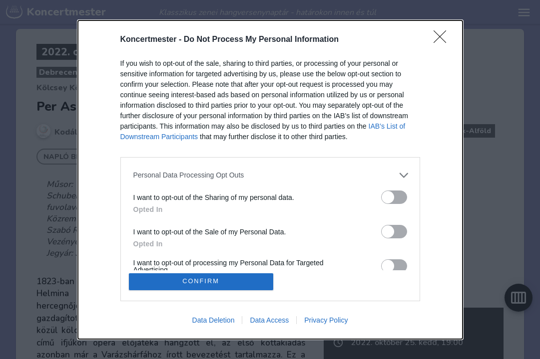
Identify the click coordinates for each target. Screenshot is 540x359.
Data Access (269, 320)
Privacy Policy (326, 320)
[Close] (443, 39)
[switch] (394, 196)
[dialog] (270, 179)
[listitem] (270, 175)
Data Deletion (213, 320)
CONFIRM (201, 281)
